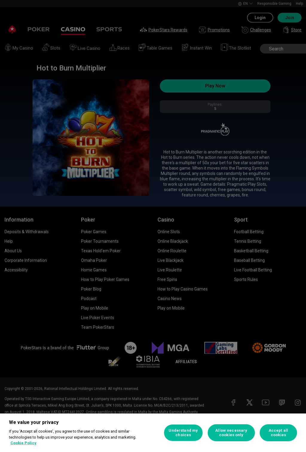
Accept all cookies (278, 432)
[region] (153, 432)
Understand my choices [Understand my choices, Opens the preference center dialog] (183, 432)
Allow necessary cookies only (231, 432)
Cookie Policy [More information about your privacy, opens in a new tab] (23, 443)
